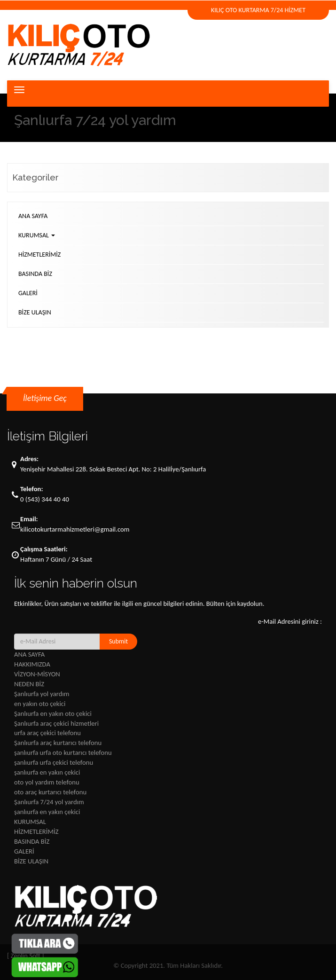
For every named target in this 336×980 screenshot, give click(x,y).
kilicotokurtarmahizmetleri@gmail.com (74, 529)
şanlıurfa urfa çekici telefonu (53, 762)
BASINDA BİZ (35, 274)
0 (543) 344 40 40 (44, 499)
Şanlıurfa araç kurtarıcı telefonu (58, 742)
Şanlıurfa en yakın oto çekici (53, 713)
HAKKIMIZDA (32, 664)
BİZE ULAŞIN (34, 312)
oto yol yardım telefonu (46, 782)
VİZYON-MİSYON (37, 674)
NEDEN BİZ (29, 684)
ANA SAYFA (32, 216)
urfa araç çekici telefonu (47, 733)
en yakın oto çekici (39, 703)
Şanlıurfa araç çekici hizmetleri (56, 723)
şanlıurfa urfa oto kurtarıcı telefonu (63, 752)
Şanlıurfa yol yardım (42, 694)
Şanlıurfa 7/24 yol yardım (49, 802)
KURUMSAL (36, 235)
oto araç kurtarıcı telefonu (50, 792)
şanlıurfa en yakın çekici (47, 772)
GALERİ (28, 293)
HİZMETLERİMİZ (39, 255)
